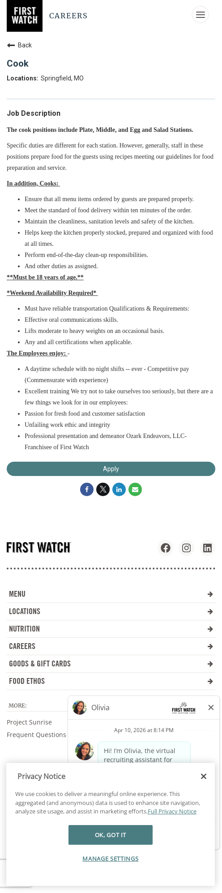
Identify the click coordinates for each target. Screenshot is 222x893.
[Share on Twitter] (103, 489)
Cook (18, 63)
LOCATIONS (111, 611)
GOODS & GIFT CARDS (111, 663)
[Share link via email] (135, 489)
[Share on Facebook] (87, 489)
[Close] (203, 776)
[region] (110, 824)
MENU (111, 593)
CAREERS (111, 646)
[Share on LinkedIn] (119, 489)
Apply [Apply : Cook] (111, 468)
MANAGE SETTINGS (110, 859)
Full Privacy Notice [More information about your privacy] (172, 811)
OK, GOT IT (111, 835)
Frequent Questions (36, 734)
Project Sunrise (29, 722)
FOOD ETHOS (111, 681)
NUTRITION (111, 628)
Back (19, 45)
